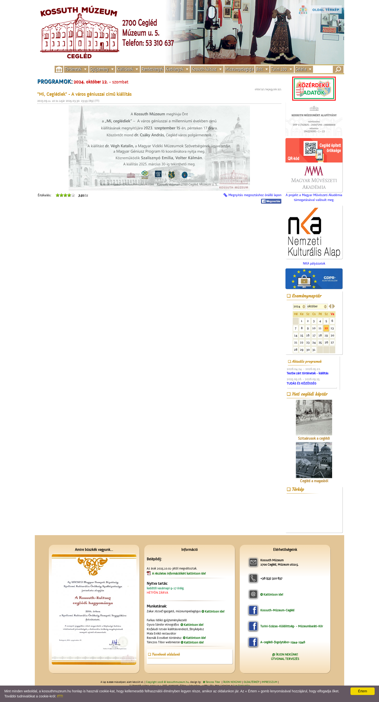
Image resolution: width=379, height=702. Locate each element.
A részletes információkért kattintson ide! (179, 573)
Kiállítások (125, 69)
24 (314, 342)
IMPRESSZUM (269, 682)
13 (332, 328)
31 (313, 349)
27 (332, 342)
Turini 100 (279, 69)
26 (326, 342)
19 (326, 335)
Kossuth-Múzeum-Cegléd (277, 610)
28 (295, 349)
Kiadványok (174, 69)
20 (332, 335)
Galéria (301, 69)
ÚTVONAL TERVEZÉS (285, 659)
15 (301, 335)
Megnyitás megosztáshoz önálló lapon (254, 195)
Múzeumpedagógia (239, 69)
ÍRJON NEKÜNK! (232, 682)
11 (320, 328)
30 (308, 349)
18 (320, 335)
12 (326, 328)
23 (308, 342)
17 (314, 335)
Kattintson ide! (215, 611)
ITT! (60, 696)
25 (320, 342)
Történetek (73, 69)
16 (307, 335)
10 (313, 328)
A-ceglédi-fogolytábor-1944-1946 (282, 642)
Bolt (259, 69)
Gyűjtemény (99, 69)
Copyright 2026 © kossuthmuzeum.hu (167, 682)
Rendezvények (152, 69)
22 (301, 342)
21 (295, 342)
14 (295, 335)
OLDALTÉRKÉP (251, 682)
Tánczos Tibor (213, 682)
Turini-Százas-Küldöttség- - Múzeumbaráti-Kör (291, 626)
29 (301, 349)
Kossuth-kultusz (204, 69)
